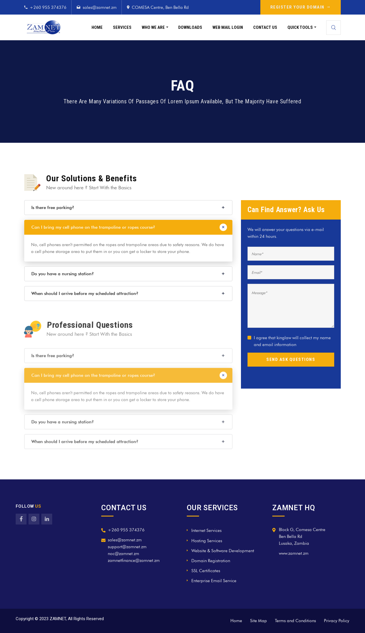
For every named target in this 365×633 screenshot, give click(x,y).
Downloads (190, 27)
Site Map (258, 620)
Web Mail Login (227, 27)
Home (97, 27)
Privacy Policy (336, 620)
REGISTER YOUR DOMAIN (300, 7)
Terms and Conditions (295, 620)
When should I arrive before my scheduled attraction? (84, 293)
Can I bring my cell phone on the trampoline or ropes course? (93, 227)
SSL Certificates (205, 570)
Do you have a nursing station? (62, 273)
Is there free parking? (52, 207)
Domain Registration (210, 560)
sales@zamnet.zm (100, 7)
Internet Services (206, 530)
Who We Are (153, 27)
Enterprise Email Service (213, 580)
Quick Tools (300, 27)
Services (122, 27)
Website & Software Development (222, 550)
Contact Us (265, 27)
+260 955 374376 (48, 7)
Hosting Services (206, 540)
